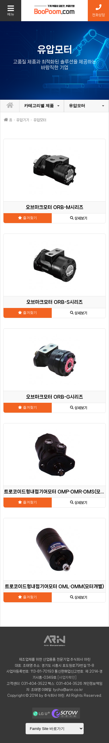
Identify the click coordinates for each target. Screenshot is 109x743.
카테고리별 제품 (39, 105)
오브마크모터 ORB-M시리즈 (54, 207)
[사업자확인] (67, 677)
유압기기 (22, 120)
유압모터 (77, 105)
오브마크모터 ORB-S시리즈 (54, 302)
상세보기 (78, 218)
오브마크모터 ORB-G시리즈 (54, 396)
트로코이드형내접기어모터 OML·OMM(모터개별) (54, 586)
